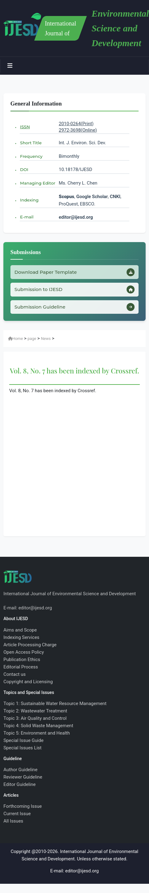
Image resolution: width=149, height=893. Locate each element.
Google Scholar (92, 196)
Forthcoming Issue (22, 806)
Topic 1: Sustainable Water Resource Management (55, 703)
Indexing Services (21, 637)
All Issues (13, 821)
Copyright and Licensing (28, 681)
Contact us (14, 674)
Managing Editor (37, 183)
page (32, 338)
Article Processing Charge (30, 645)
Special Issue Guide (23, 740)
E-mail (26, 216)
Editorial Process (20, 667)
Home (15, 338)
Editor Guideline (19, 784)
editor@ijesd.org (76, 217)
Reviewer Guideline (22, 777)
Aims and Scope (20, 630)
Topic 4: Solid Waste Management (38, 725)
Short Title (30, 142)
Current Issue (17, 813)
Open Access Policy (23, 652)
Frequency (31, 156)
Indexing (29, 199)
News (46, 338)
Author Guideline (20, 769)
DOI (24, 169)
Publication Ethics (21, 659)
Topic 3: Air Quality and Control (34, 718)
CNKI (114, 196)
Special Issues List (22, 748)
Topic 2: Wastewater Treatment (35, 711)
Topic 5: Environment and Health (36, 733)
